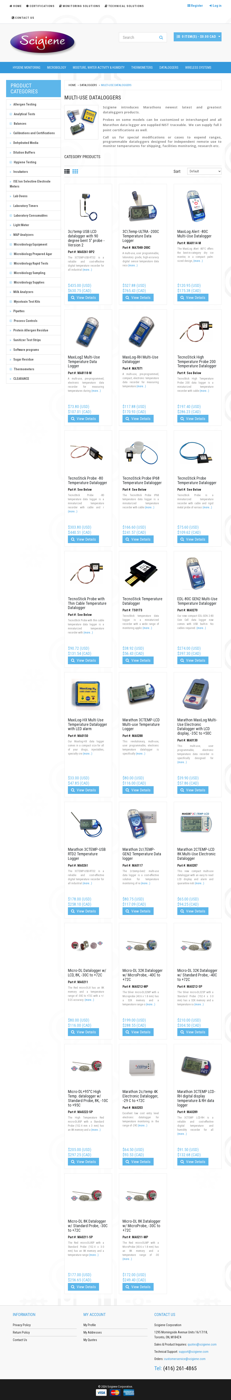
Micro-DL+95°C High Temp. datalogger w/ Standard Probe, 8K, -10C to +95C (88, 1098)
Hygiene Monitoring (26, 67)
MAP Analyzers (22, 235)
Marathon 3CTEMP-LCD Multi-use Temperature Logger (141, 724)
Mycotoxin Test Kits (25, 301)
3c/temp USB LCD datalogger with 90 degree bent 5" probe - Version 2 (86, 238)
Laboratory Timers (24, 206)
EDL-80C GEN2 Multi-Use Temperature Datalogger (197, 601)
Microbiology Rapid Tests (29, 263)
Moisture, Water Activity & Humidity (99, 67)
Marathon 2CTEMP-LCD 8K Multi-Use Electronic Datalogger (196, 854)
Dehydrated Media (24, 143)
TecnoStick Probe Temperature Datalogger (197, 480)
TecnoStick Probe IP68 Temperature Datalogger (142, 480)
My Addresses (92, 1332)
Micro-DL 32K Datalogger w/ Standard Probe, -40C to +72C (197, 975)
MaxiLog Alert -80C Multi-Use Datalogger (194, 233)
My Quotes (90, 1340)
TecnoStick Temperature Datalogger (142, 601)
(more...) (87, 269)
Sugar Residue (22, 359)
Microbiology (56, 67)
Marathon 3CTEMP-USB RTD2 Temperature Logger (87, 854)
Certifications (40, 6)
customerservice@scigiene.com (185, 1359)
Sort (176, 171)
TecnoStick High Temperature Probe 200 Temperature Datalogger (197, 361)
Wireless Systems (198, 67)
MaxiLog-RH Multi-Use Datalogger (140, 359)
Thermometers (142, 67)
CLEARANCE (19, 378)
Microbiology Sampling (27, 273)
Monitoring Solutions (79, 6)
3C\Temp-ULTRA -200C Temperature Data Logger (140, 236)
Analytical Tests (22, 114)
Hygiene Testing (23, 162)
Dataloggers (168, 67)
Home (72, 85)
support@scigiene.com (193, 1351)
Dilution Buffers (22, 152)
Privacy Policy (22, 1325)
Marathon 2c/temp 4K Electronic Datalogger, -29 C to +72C (140, 1096)
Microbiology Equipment (28, 244)
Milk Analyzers (21, 292)
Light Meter (19, 225)
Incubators (19, 172)
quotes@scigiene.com (202, 1344)
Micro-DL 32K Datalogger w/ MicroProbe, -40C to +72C (142, 975)
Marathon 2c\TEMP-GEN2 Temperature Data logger (141, 854)
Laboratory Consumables (29, 215)
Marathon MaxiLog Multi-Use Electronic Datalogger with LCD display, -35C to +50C (197, 727)
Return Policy (21, 1332)
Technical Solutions (124, 6)
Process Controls (23, 321)
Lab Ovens (19, 196)
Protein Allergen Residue (29, 330)
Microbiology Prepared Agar (31, 254)
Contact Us (23, 17)
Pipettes (17, 311)
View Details (83, 297)
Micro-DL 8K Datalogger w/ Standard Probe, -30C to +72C (88, 1226)
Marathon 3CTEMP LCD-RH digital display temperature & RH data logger (196, 1098)
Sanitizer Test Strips (25, 340)
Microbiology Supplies (27, 282)
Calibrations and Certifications (32, 133)
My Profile (89, 1325)
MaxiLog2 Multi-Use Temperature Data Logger (84, 361)
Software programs (24, 350)
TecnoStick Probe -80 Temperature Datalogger (87, 480)
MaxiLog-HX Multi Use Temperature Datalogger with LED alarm (87, 724)
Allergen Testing (23, 104)
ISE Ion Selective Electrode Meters (30, 184)
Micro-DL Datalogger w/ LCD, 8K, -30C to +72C (87, 972)
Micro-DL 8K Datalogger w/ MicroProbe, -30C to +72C (141, 1226)
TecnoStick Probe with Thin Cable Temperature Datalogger (87, 603)
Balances (18, 123)
